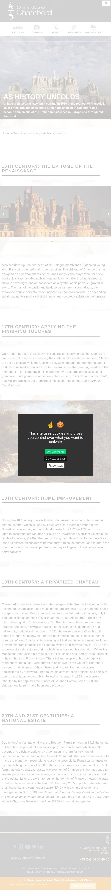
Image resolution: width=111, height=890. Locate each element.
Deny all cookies (56, 458)
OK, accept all (56, 451)
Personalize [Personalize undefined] (55, 465)
